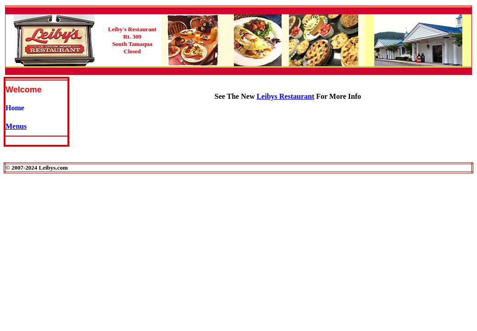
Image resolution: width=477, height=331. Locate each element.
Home (15, 108)
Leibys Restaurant (285, 96)
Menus (16, 126)
